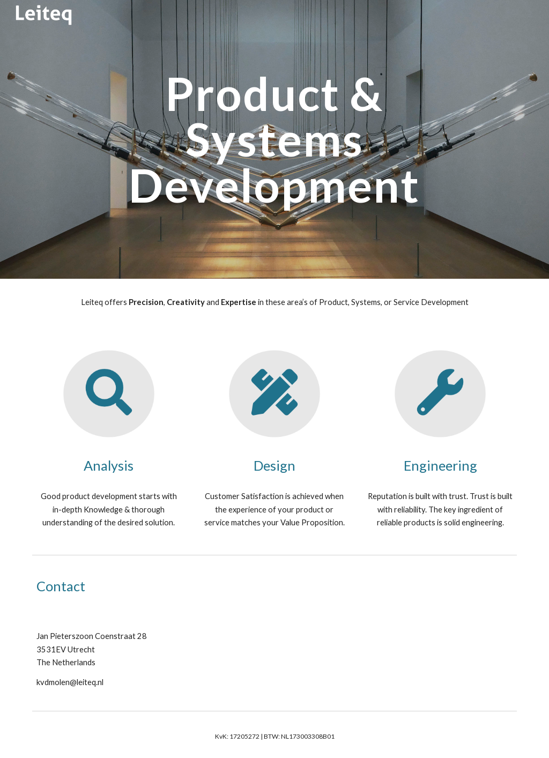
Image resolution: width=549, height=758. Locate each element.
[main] (274, 139)
